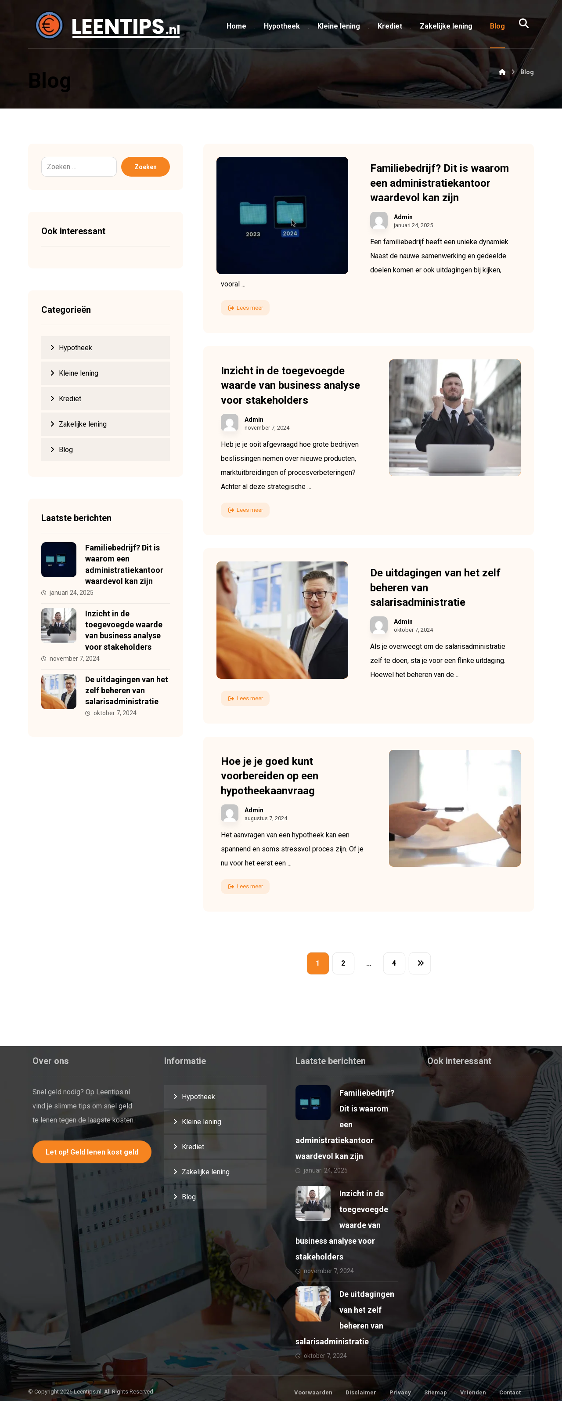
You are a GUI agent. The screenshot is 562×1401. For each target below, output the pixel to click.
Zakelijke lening (83, 424)
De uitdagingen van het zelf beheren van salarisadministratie (126, 690)
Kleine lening (78, 373)
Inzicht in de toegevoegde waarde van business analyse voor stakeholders (341, 1225)
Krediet (70, 399)
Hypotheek (75, 348)
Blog (66, 449)
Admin (403, 217)
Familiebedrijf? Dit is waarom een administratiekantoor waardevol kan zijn (344, 1124)
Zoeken (145, 166)
